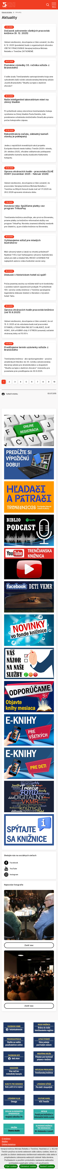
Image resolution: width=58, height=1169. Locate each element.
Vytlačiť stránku (10, 394)
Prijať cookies (11, 1166)
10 (54, 382)
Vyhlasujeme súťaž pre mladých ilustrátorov (22, 241)
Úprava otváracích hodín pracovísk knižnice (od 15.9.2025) (29, 311)
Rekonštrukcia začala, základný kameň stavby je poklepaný (26, 135)
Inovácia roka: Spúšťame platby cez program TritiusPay (24, 207)
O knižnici (6, 1138)
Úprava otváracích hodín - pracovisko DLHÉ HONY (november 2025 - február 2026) (28, 172)
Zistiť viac (29, 945)
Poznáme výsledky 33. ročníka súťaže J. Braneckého (27, 66)
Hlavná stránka (7, 12)
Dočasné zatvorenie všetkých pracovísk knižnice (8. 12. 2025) (27, 32)
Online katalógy (9, 1144)
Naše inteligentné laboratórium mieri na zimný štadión (26, 100)
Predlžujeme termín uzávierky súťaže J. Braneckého (26, 348)
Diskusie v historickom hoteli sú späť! (25, 274)
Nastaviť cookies (47, 1166)
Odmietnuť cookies (28, 1166)
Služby (5, 1141)
